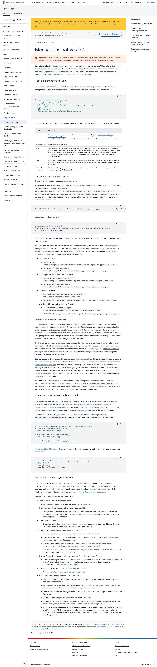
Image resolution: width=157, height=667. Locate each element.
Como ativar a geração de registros (92, 492)
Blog (63, 2)
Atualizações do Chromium (81, 646)
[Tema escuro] (117, 96)
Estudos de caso (53, 2)
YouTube (117, 649)
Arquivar (75, 652)
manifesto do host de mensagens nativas (83, 546)
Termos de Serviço (36, 664)
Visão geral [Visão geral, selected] (6, 13)
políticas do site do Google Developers (109, 627)
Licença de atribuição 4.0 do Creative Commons (105, 624)
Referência (18, 13)
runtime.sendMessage (96, 407)
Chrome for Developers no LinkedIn (126, 652)
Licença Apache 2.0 (70, 627)
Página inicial (39, 42)
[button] (13, 54)
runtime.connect (41, 407)
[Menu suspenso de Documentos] (42, 2)
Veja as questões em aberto (39, 649)
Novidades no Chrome (77, 2)
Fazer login (150, 2)
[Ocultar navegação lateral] (25, 663)
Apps (13, 9)
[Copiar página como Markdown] (80, 48)
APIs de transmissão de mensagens (48, 69)
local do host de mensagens (67, 565)
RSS (116, 656)
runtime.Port (65, 415)
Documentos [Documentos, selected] (36, 2)
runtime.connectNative (105, 135)
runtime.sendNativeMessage (57, 137)
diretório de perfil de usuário (45, 254)
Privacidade (47, 664)
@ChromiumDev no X (122, 646)
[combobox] (112, 2)
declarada (85, 410)
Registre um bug (35, 646)
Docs (4, 9)
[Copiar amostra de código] (120, 96)
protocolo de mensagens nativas (96, 585)
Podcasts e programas (79, 656)
